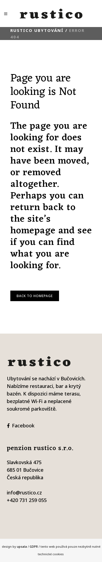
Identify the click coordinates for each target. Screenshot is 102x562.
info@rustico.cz (24, 492)
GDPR (34, 546)
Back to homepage (35, 296)
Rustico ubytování (37, 30)
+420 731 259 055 (27, 500)
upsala (22, 546)
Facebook (23, 425)
